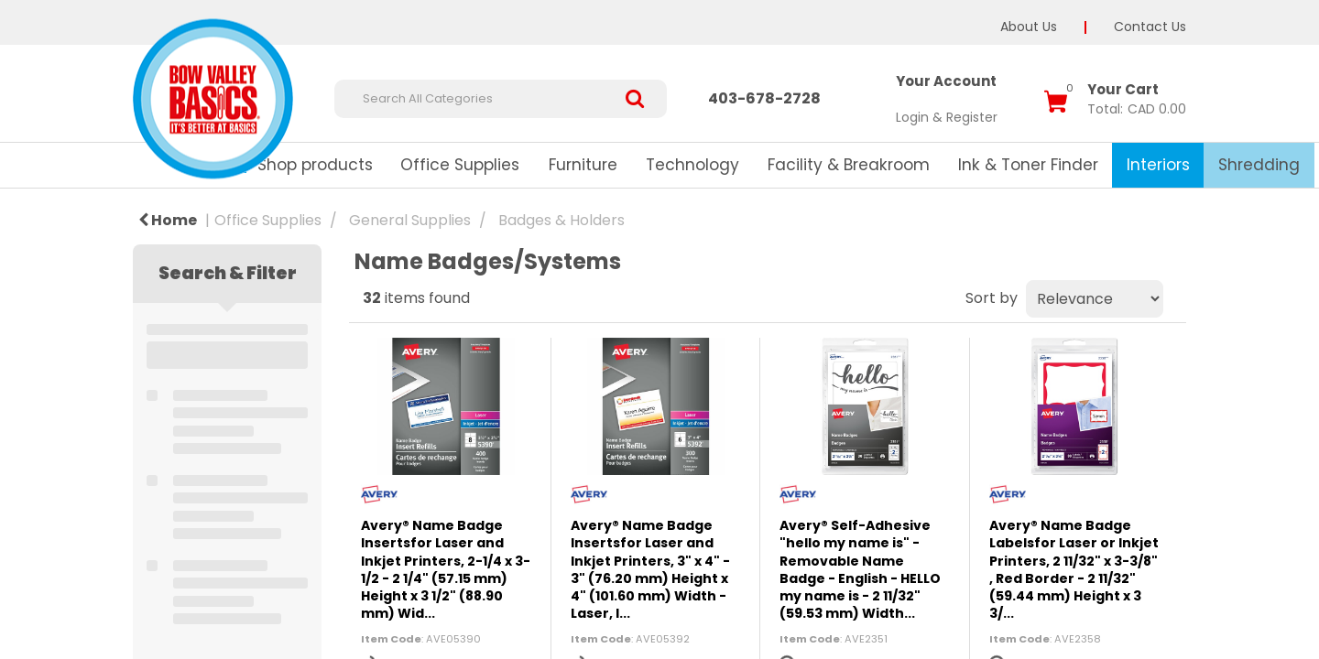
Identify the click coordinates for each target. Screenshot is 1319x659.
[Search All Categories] (500, 99)
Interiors (1158, 165)
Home (167, 220)
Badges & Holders (561, 220)
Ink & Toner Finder (1028, 165)
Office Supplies (459, 165)
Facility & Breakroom (849, 165)
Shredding (1259, 165)
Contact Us (1150, 26)
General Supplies (410, 220)
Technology (692, 165)
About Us (1028, 26)
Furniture (583, 165)
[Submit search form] (641, 99)
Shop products (315, 165)
